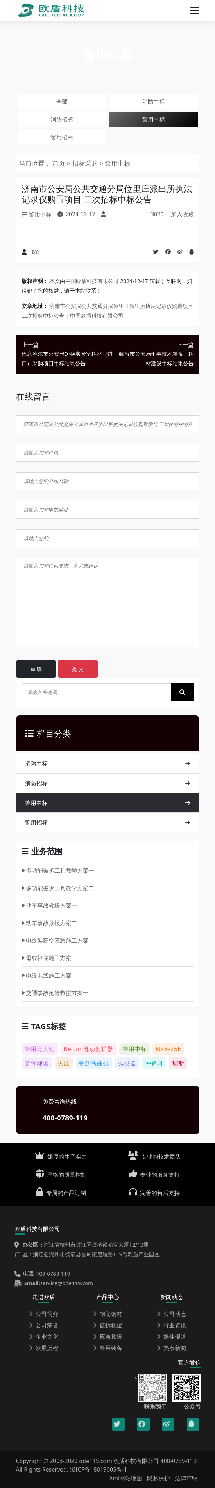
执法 (64, 1063)
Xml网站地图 (126, 1478)
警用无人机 (40, 1049)
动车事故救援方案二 (49, 923)
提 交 (78, 669)
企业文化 (43, 1336)
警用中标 (153, 119)
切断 (178, 1063)
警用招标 (61, 137)
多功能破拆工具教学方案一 (58, 870)
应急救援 (107, 1336)
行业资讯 (171, 1325)
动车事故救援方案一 (49, 905)
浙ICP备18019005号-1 (98, 1469)
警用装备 (107, 1348)
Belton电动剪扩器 (88, 1049)
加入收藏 (182, 214)
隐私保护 (158, 1478)
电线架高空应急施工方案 (55, 940)
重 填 (36, 669)
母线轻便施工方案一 (49, 958)
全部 (62, 102)
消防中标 (153, 102)
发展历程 (43, 1348)
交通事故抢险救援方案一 (55, 993)
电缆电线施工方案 (47, 975)
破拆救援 (107, 1325)
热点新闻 (171, 1348)
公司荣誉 (43, 1325)
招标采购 (86, 163)
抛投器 (127, 1063)
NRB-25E (168, 1049)
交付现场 (37, 1063)
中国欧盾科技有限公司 (92, 280)
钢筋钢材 (107, 1314)
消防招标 (61, 119)
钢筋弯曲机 (94, 1063)
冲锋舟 (154, 1063)
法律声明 (186, 1478)
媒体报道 (171, 1336)
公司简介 (43, 1314)
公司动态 (171, 1314)
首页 (58, 163)
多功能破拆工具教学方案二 (58, 888)
